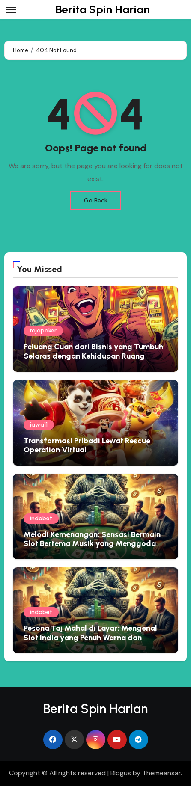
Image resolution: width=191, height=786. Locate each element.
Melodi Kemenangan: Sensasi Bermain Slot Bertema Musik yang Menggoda (92, 539)
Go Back (95, 200)
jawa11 (39, 424)
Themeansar (161, 772)
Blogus (120, 772)
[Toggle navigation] (11, 10)
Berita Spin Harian (102, 9)
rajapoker (43, 330)
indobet (41, 518)
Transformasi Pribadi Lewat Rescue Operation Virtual (87, 445)
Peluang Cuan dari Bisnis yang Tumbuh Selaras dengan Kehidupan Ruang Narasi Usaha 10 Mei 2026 (93, 356)
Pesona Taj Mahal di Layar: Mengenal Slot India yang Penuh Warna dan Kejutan (90, 637)
